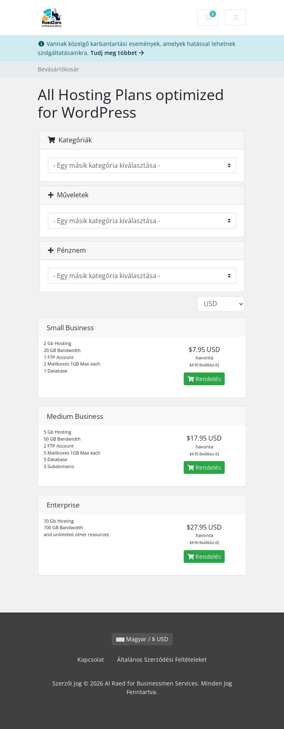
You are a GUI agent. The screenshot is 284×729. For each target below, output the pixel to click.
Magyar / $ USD (142, 639)
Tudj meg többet (117, 53)
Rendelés (204, 379)
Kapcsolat (90, 659)
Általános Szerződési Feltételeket (162, 659)
